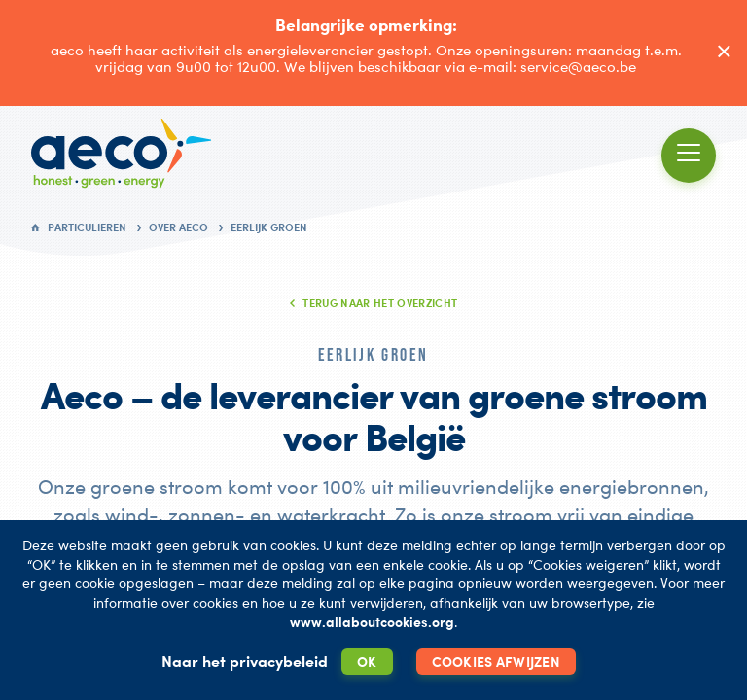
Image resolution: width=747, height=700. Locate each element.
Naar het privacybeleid (244, 661)
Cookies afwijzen (496, 661)
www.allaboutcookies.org (372, 621)
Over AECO (178, 227)
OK (367, 661)
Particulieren (87, 227)
